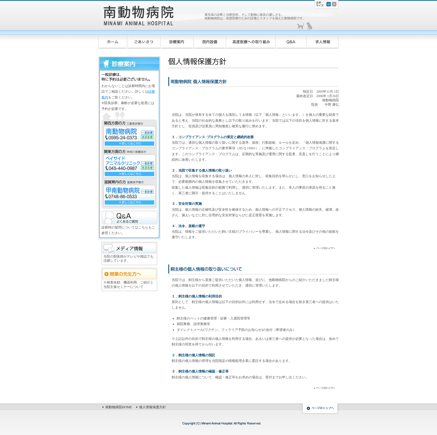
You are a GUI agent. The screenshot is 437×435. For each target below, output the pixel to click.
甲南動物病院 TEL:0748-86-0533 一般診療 (129, 195)
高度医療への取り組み (251, 40)
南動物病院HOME (118, 407)
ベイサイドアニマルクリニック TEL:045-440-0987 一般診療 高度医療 (129, 166)
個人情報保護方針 (152, 407)
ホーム (112, 40)
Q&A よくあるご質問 (129, 217)
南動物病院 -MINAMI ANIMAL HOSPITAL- (150, 17)
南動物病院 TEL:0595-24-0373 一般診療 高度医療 (129, 137)
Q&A (291, 40)
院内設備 (210, 40)
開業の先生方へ (129, 274)
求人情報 (323, 40)
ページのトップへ (320, 409)
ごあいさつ (144, 40)
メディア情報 (129, 248)
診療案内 (177, 40)
